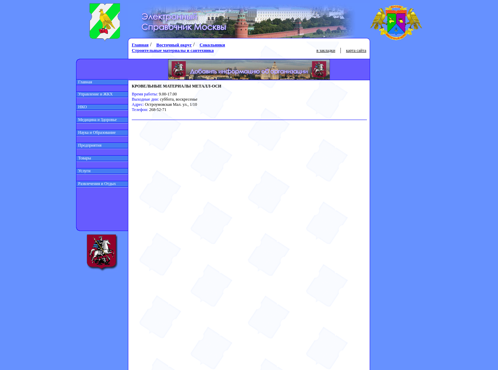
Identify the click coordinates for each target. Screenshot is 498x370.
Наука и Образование (96, 132)
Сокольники (212, 44)
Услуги (83, 170)
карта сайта (356, 50)
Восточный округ (174, 44)
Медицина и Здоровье (96, 119)
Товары (83, 158)
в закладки (325, 50)
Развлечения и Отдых (96, 183)
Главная (84, 82)
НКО (81, 106)
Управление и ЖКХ (94, 94)
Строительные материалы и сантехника (173, 50)
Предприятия (89, 145)
